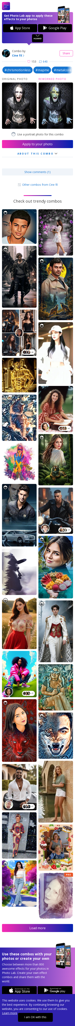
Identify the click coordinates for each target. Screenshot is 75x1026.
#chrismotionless (17, 70)
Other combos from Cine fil (37, 185)
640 (43, 61)
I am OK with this (35, 1017)
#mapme (42, 70)
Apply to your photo (37, 144)
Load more (37, 928)
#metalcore (62, 70)
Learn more (9, 1013)
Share (66, 53)
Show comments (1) (37, 172)
